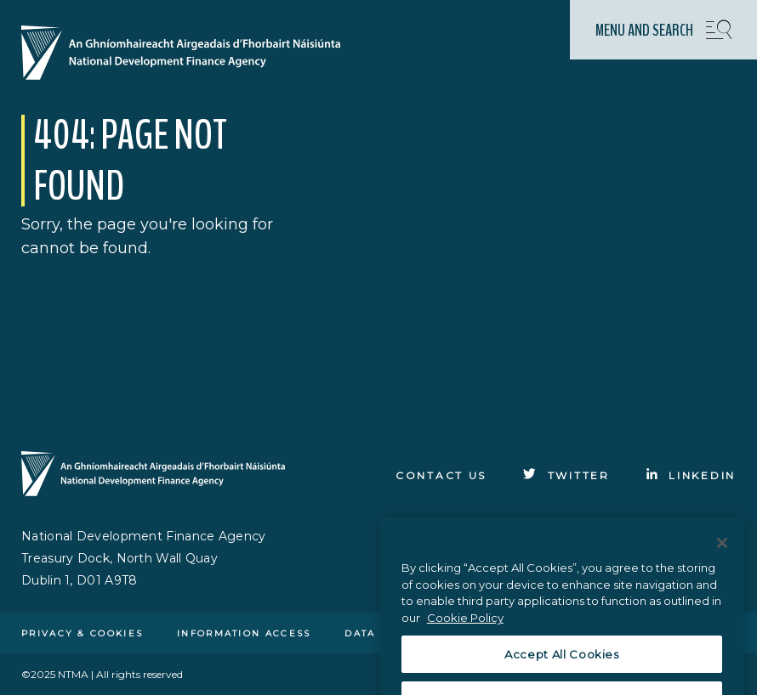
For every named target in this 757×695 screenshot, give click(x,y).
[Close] (722, 556)
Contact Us (441, 475)
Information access (243, 633)
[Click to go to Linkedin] (691, 475)
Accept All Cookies (561, 668)
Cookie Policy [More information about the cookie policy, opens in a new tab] (465, 631)
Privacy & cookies (82, 633)
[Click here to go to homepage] (187, 54)
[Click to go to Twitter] (566, 475)
